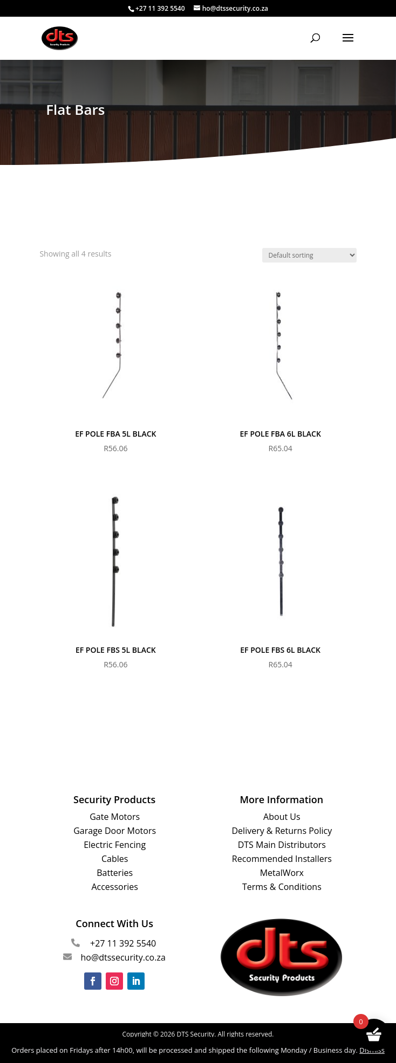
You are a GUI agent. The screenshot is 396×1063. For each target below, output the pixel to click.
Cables (114, 859)
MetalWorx (282, 873)
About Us (282, 817)
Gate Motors (115, 817)
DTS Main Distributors (282, 845)
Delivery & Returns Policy (282, 831)
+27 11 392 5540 (123, 943)
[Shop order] (309, 255)
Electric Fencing (115, 845)
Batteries (115, 873)
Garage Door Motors (114, 831)
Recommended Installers (282, 859)
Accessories (114, 887)
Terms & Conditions (282, 887)
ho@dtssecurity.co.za (122, 957)
